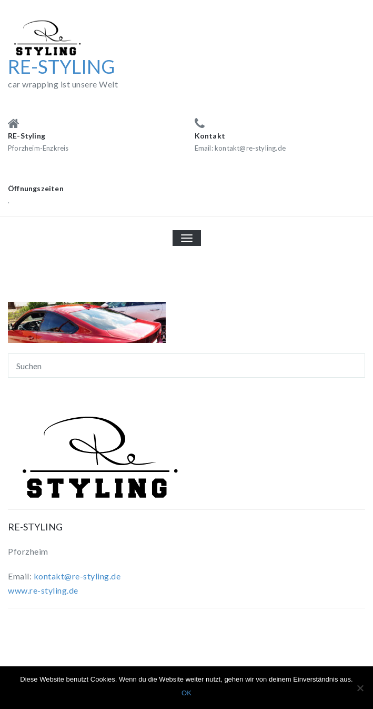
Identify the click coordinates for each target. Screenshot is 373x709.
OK (186, 693)
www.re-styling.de (43, 590)
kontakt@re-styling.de (77, 576)
